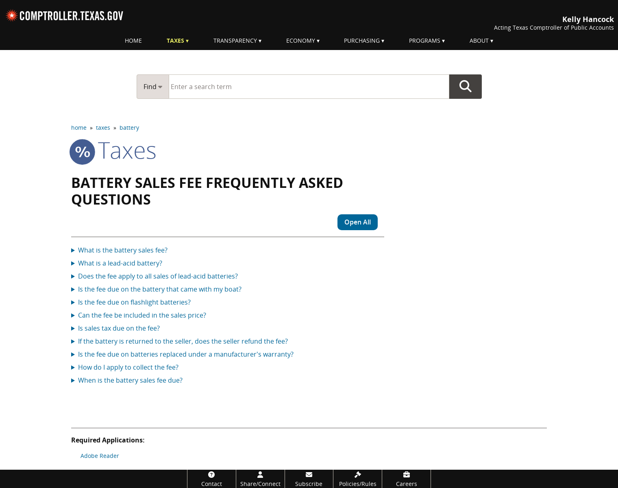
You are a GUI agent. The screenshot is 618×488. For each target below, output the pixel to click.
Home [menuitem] (133, 40)
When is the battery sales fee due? (130, 380)
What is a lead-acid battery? (120, 263)
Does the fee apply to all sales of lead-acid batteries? (158, 276)
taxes (103, 127)
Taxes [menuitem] (175, 40)
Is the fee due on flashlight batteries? (134, 302)
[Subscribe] (309, 479)
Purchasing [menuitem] (362, 40)
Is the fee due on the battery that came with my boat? (160, 289)
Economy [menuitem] (300, 40)
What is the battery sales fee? (123, 250)
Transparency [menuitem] (235, 40)
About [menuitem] (479, 40)
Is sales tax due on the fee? (119, 328)
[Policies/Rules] (357, 479)
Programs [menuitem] (424, 40)
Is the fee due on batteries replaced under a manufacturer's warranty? (186, 354)
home (79, 127)
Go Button (465, 86)
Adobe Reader (100, 456)
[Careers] (406, 479)
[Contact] (211, 479)
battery (129, 127)
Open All (357, 222)
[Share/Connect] (260, 479)
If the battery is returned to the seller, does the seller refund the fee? (183, 341)
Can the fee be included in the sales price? (142, 315)
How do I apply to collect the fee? (128, 367)
